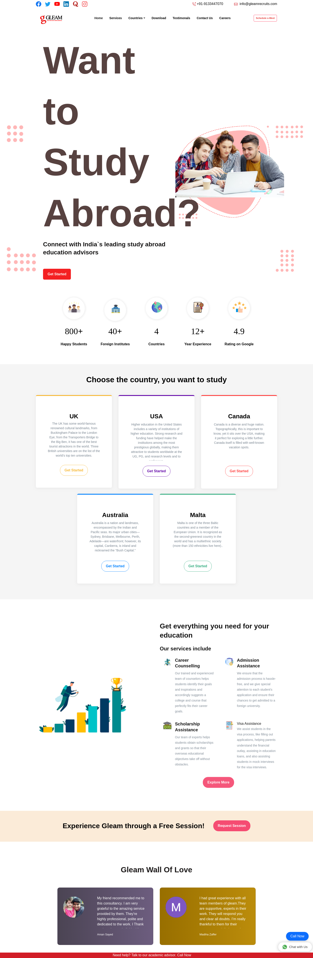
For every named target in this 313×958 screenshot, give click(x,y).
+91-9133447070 (210, 4)
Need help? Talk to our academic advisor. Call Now (152, 955)
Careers (225, 18)
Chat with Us (295, 947)
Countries (135, 18)
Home (100, 18)
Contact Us (205, 18)
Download (159, 18)
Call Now (297, 936)
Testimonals (181, 18)
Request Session (232, 826)
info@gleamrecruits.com (258, 4)
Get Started (57, 274)
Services (115, 18)
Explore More (218, 793)
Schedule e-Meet (265, 18)
